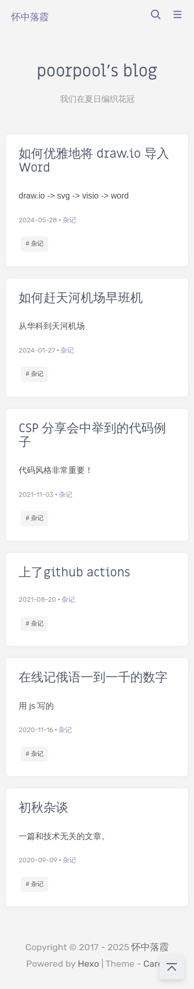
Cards (155, 963)
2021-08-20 (37, 599)
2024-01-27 (37, 350)
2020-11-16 (36, 730)
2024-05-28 (38, 220)
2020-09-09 (38, 860)
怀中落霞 (150, 947)
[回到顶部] (171, 966)
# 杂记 (34, 243)
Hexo (88, 963)
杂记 (69, 220)
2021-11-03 (36, 494)
